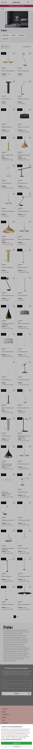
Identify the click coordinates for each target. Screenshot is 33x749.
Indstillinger (16, 746)
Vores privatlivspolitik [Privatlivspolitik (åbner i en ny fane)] (6, 739)
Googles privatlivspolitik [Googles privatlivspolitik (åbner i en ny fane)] (16, 739)
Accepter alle (16, 743)
